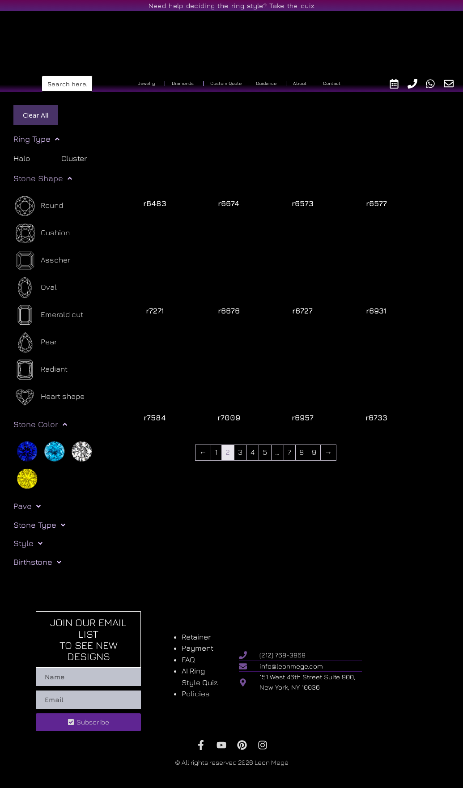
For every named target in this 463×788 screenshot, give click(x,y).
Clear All (36, 114)
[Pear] (35, 342)
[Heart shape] (49, 397)
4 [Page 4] (253, 452)
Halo (21, 158)
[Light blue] (54, 450)
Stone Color (40, 424)
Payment (197, 648)
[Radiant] (40, 369)
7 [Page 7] (289, 452)
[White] (81, 450)
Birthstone (37, 562)
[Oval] (35, 287)
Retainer (196, 636)
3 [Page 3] (240, 452)
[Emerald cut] (48, 315)
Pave (27, 506)
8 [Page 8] (301, 452)
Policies (196, 693)
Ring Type (36, 139)
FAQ (188, 659)
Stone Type (39, 525)
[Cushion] (41, 233)
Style (27, 543)
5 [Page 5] (265, 452)
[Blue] (27, 450)
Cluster (74, 158)
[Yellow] (27, 478)
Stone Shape (42, 178)
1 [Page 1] (216, 452)
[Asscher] (41, 260)
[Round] (38, 206)
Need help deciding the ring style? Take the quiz (231, 5)
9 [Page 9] (314, 452)
